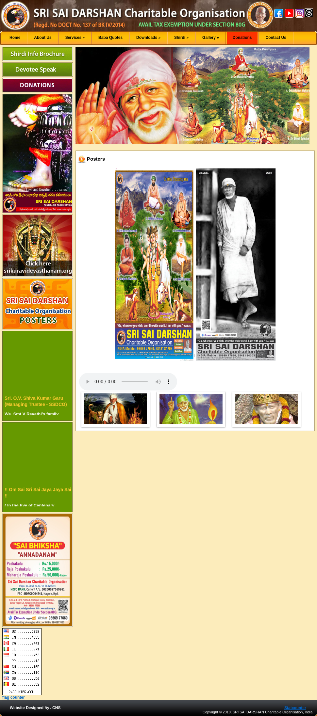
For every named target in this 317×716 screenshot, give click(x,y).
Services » (75, 37)
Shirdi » (181, 37)
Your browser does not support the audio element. (128, 381)
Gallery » (210, 37)
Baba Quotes (110, 37)
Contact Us (275, 37)
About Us (42, 37)
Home (14, 37)
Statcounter (295, 708)
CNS (56, 708)
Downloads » (148, 37)
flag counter (13, 697)
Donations (242, 37)
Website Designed (26, 708)
